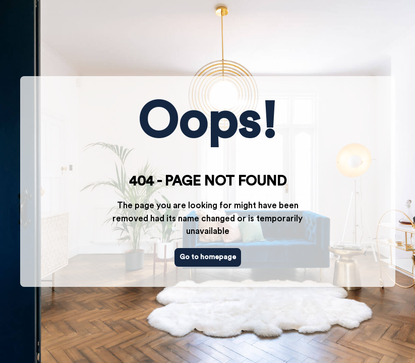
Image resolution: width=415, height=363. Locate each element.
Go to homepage (208, 257)
